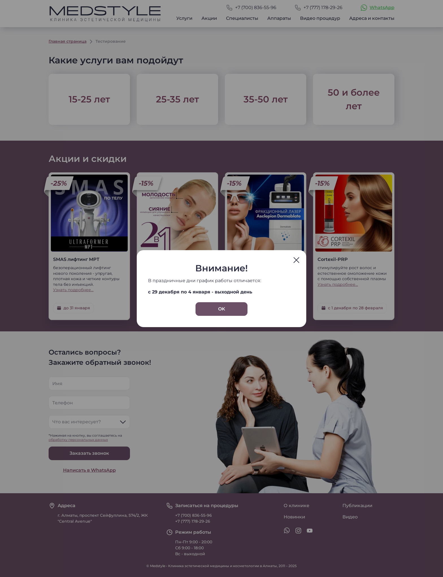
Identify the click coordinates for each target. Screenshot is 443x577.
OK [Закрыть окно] (221, 309)
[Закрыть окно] (296, 260)
